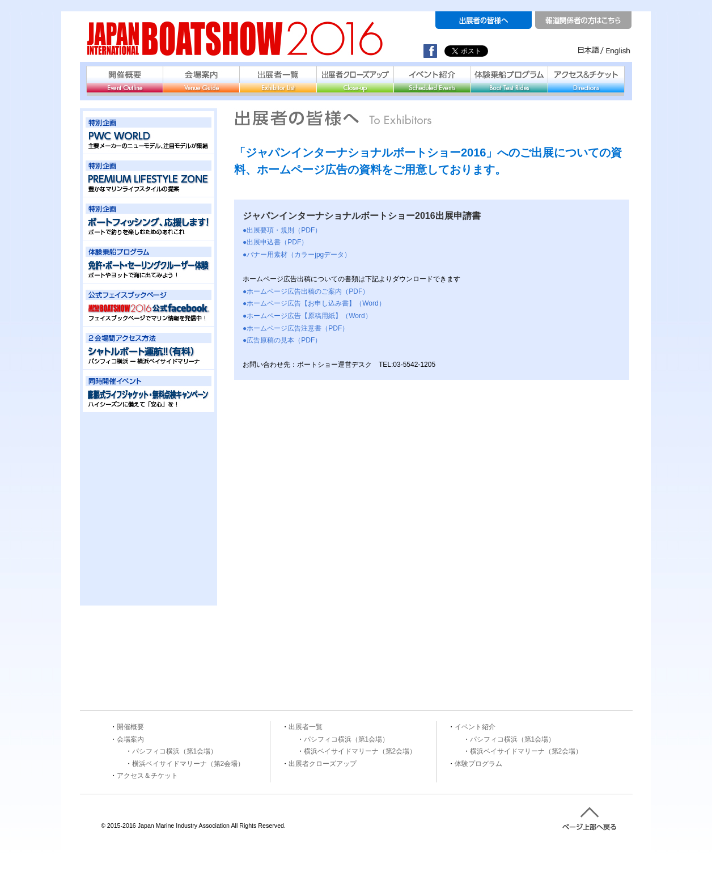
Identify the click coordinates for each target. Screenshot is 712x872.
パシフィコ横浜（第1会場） (175, 751)
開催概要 (124, 79)
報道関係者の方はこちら (583, 20)
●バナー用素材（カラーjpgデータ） (297, 255)
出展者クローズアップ (354, 79)
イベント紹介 (432, 79)
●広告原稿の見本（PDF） (282, 340)
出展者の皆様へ (483, 20)
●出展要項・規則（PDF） (282, 230)
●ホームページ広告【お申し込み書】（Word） (314, 303)
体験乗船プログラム (509, 79)
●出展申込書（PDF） (275, 242)
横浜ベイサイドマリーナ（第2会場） (188, 764)
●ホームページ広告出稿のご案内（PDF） (306, 291)
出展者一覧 (277, 79)
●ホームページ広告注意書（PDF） (296, 328)
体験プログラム (478, 764)
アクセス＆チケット (586, 79)
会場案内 (201, 79)
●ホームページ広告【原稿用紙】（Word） (307, 316)
